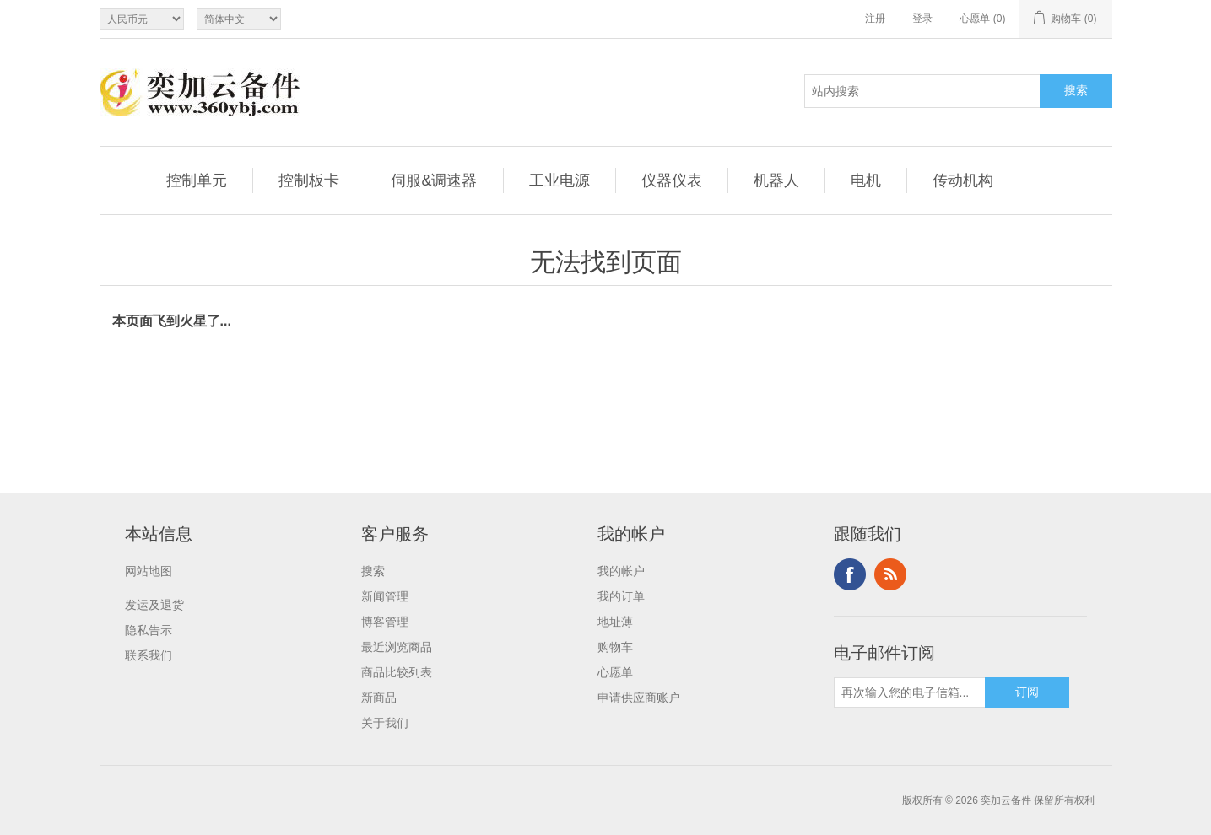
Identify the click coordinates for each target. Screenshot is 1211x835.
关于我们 (384, 723)
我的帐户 (621, 571)
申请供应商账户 (638, 697)
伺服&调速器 (434, 180)
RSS (890, 574)
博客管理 (384, 621)
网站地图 (148, 571)
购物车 (615, 647)
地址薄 (615, 621)
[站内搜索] (922, 91)
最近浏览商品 (396, 647)
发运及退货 (154, 604)
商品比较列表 (396, 672)
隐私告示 (148, 630)
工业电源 (559, 180)
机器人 (776, 180)
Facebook (850, 574)
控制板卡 (308, 180)
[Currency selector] (142, 19)
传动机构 (963, 180)
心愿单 (615, 672)
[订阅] (910, 692)
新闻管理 (384, 596)
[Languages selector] (239, 19)
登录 (922, 18)
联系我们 (148, 655)
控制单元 (196, 180)
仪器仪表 (671, 180)
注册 (875, 18)
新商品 (379, 697)
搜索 (373, 571)
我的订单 (621, 596)
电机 (866, 180)
